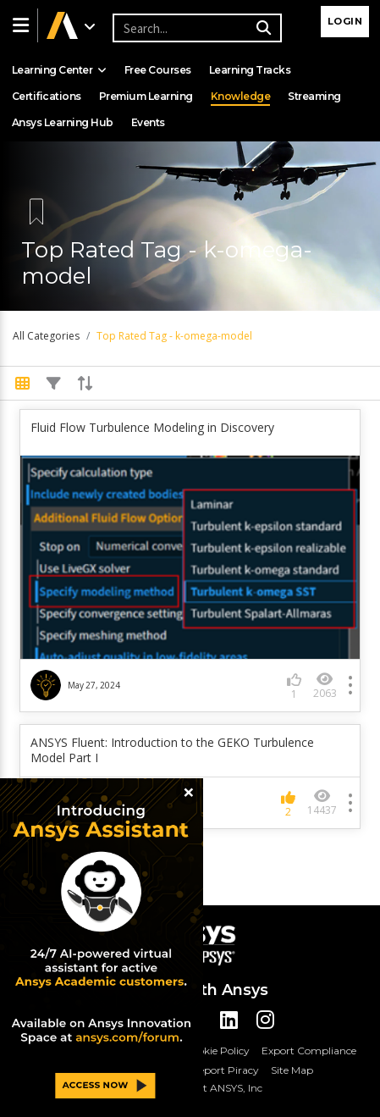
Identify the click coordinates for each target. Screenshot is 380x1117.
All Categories (46, 336)
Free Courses (157, 70)
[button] (18, 25)
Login (345, 21)
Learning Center (59, 70)
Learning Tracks (250, 70)
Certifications (46, 96)
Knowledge (241, 96)
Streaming (314, 96)
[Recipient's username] (194, 28)
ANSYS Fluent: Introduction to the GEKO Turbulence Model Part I (172, 750)
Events (148, 122)
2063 (325, 686)
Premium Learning (146, 96)
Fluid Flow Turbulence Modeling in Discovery (152, 427)
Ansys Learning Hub (62, 122)
